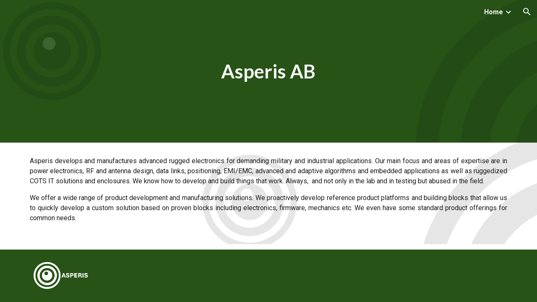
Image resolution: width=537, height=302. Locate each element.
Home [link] (493, 12)
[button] (527, 12)
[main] (268, 71)
